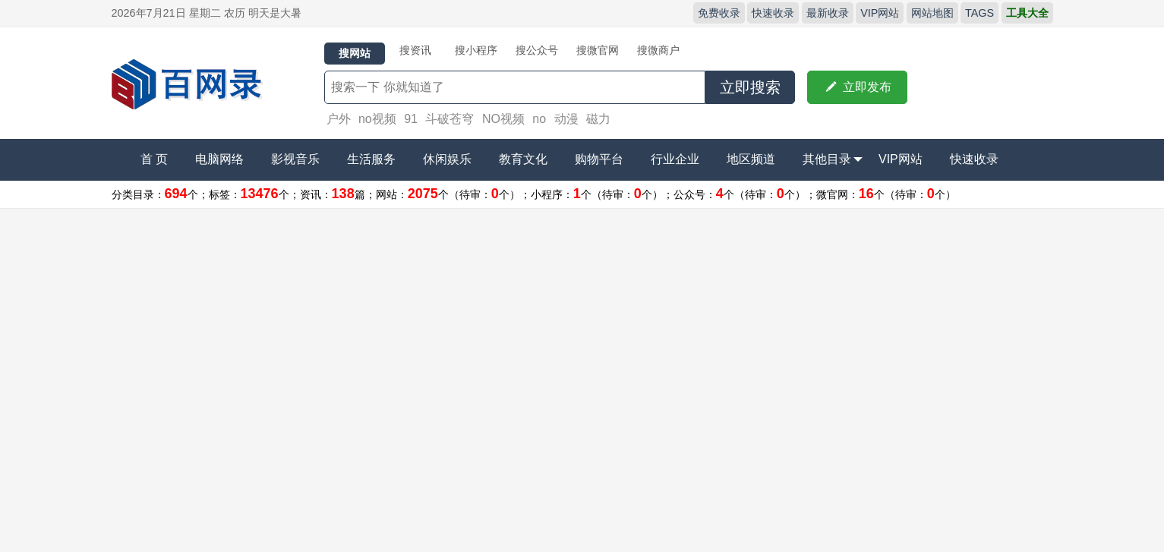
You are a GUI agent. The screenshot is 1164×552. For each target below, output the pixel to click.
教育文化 (523, 159)
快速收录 (773, 13)
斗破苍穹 (449, 118)
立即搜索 (750, 87)
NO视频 (503, 118)
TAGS (979, 13)
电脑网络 (219, 159)
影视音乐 (295, 159)
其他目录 (833, 159)
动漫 (566, 118)
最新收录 (827, 13)
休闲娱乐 (447, 159)
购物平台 (599, 159)
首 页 (154, 159)
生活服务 (371, 159)
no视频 (377, 118)
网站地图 (932, 13)
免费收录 (719, 13)
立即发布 (857, 87)
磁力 (598, 118)
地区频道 (751, 159)
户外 (338, 118)
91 (411, 118)
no (539, 118)
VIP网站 (879, 13)
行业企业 (675, 159)
